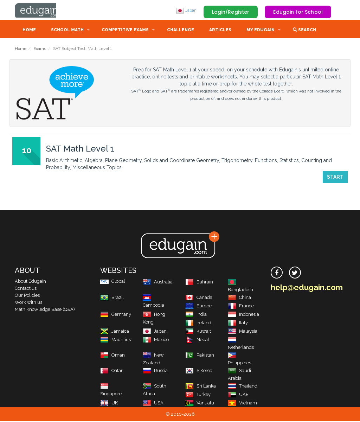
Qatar (111, 371)
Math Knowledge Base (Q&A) (45, 310)
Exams (39, 49)
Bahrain (199, 282)
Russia (155, 371)
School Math (67, 30)
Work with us (28, 303)
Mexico (156, 340)
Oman (112, 355)
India (196, 315)
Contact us (26, 289)
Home (29, 30)
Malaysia (242, 331)
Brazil (112, 298)
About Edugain (30, 281)
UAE (238, 395)
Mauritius (115, 340)
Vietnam (242, 403)
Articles (220, 30)
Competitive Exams (125, 30)
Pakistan (199, 355)
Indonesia (243, 315)
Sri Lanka (200, 386)
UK (109, 403)
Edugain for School (298, 11)
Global (112, 281)
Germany (115, 315)
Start (335, 177)
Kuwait (198, 331)
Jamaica (114, 331)
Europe (198, 306)
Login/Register (231, 11)
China (239, 298)
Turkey (198, 395)
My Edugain (260, 30)
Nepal (197, 340)
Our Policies (27, 296)
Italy (238, 323)
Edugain (41, 10)
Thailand (242, 386)
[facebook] (277, 273)
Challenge (180, 30)
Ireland (198, 323)
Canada (198, 298)
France (241, 306)
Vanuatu (199, 403)
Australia (158, 282)
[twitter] (295, 273)
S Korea (198, 371)
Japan (186, 10)
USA (153, 403)
